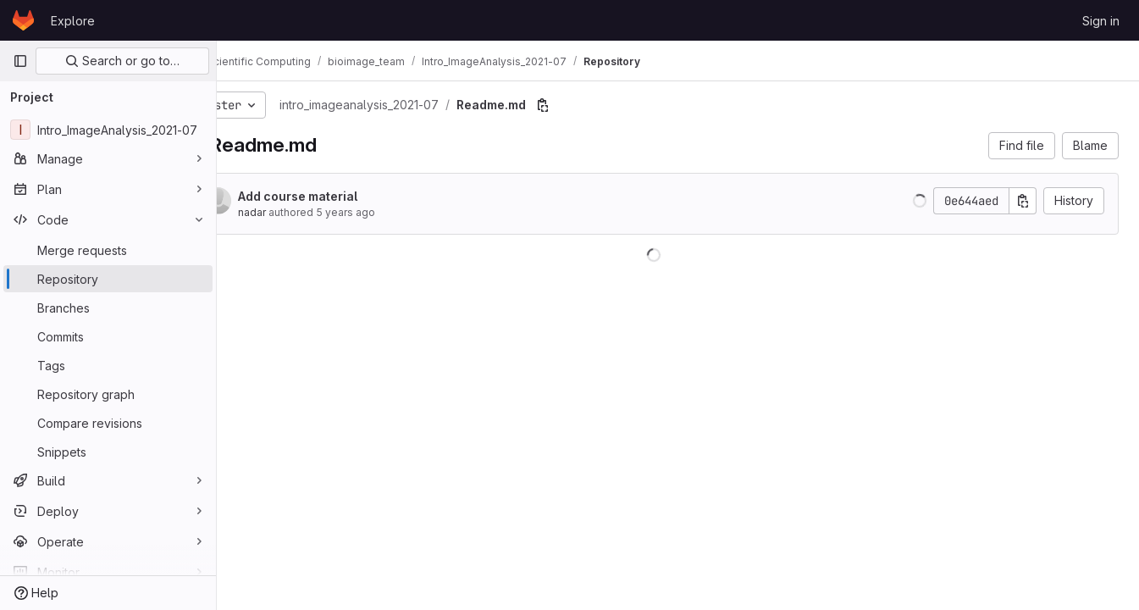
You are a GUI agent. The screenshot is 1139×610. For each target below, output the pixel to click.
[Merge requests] (108, 249)
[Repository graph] (108, 394)
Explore (73, 21)
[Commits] (108, 336)
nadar (299, 212)
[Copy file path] (590, 105)
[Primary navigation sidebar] (20, 61)
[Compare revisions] (108, 422)
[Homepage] (23, 20)
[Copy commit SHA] (1023, 200)
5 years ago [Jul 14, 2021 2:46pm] (393, 212)
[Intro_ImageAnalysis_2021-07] (108, 129)
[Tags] (108, 365)
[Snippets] (108, 451)
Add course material (345, 196)
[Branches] (108, 307)
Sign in (1101, 21)
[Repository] (108, 278)
